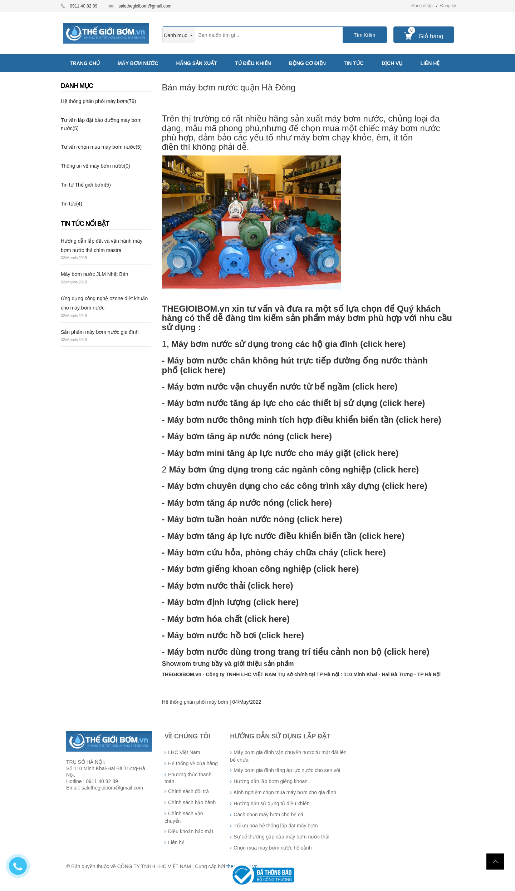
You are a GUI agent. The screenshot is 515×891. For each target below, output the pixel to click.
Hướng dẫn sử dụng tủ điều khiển (271, 803)
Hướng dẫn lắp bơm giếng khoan (271, 781)
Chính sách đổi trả (188, 791)
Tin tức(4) (71, 204)
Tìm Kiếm (364, 35)
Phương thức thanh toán (188, 778)
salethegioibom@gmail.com (145, 6)
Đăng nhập (422, 5)
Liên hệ (176, 842)
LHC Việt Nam (184, 752)
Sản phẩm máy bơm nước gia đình (99, 332)
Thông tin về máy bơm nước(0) (95, 166)
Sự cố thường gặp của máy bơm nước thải (281, 837)
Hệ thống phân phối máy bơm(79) (98, 101)
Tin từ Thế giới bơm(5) (86, 185)
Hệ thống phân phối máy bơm (195, 702)
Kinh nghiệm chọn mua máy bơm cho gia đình (285, 792)
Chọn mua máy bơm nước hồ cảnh (273, 848)
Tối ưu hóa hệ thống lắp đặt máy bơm (276, 825)
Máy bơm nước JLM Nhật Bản (94, 274)
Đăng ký (448, 5)
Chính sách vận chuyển (184, 817)
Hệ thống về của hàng (193, 763)
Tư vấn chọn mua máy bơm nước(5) (101, 147)
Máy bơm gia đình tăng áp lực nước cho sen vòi (287, 770)
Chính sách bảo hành (192, 802)
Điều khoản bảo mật (190, 831)
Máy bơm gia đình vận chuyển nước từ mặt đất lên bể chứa (288, 756)
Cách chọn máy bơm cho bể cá (268, 814)
